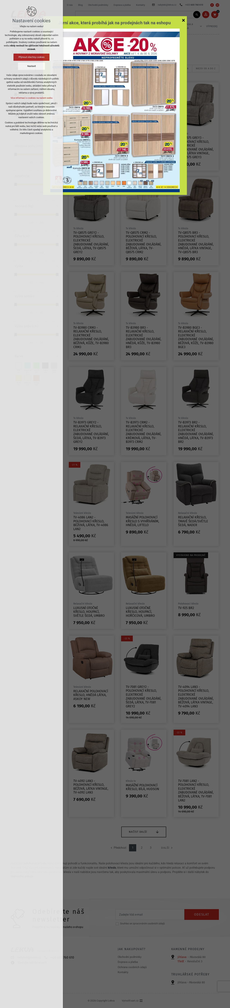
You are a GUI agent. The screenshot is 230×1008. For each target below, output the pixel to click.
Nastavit (31, 66)
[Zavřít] (183, 20)
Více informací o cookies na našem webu (31, 98)
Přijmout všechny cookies (32, 57)
